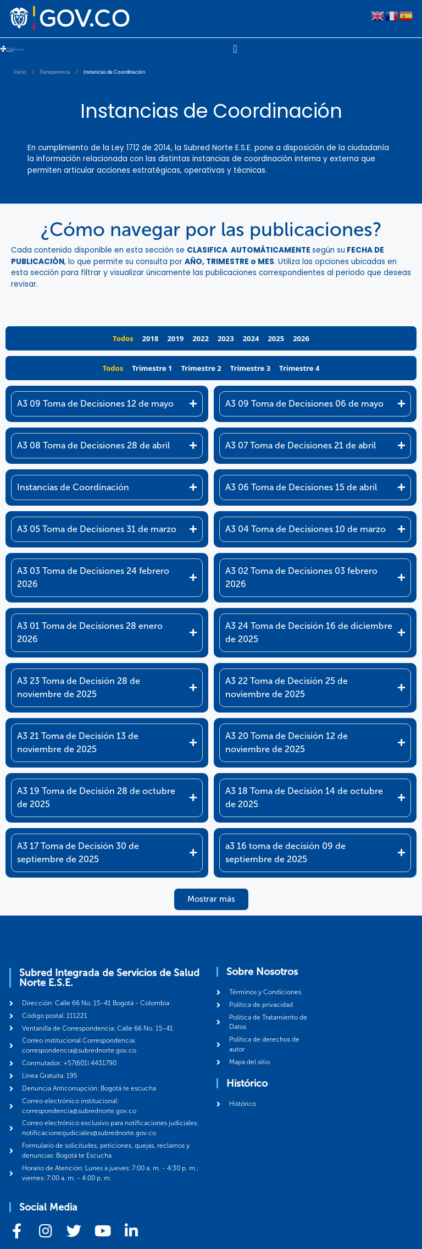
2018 (150, 338)
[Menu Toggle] (235, 48)
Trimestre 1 (152, 368)
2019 (175, 338)
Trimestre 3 (250, 368)
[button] (211, 899)
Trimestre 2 (201, 368)
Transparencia (55, 72)
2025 (276, 338)
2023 (226, 338)
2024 (251, 338)
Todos (123, 338)
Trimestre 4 (299, 368)
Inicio (20, 72)
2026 (301, 338)
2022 (200, 338)
